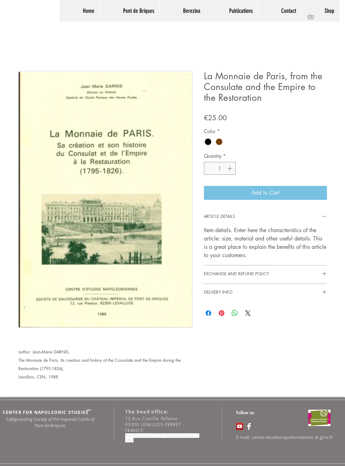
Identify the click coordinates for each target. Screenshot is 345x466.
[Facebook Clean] (248, 426)
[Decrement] (209, 168)
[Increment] (230, 168)
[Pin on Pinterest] (221, 313)
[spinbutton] (220, 168)
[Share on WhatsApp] (235, 313)
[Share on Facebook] (208, 313)
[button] (313, 16)
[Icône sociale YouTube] (239, 426)
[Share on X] (248, 313)
